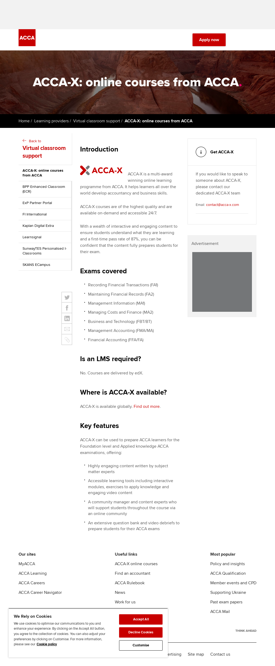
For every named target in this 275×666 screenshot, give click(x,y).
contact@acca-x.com (222, 204)
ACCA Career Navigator (40, 592)
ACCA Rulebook (130, 583)
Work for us (125, 602)
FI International (35, 214)
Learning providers (51, 121)
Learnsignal (32, 237)
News (120, 592)
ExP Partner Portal (37, 203)
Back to (46, 149)
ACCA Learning (33, 573)
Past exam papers (226, 602)
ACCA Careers (32, 583)
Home (24, 121)
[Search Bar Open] (238, 39)
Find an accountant (132, 573)
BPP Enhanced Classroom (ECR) (44, 189)
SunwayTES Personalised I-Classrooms (45, 251)
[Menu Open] (253, 39)
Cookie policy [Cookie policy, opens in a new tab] (47, 644)
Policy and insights (227, 563)
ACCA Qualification (228, 573)
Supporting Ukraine (228, 592)
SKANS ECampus (36, 264)
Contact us (220, 654)
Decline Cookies (140, 632)
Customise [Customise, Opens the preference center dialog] (141, 645)
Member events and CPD (233, 583)
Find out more (147, 406)
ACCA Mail (220, 611)
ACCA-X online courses (136, 563)
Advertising (170, 654)
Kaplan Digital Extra (38, 225)
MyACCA (27, 563)
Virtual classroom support (96, 121)
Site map (196, 654)
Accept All (141, 619)
